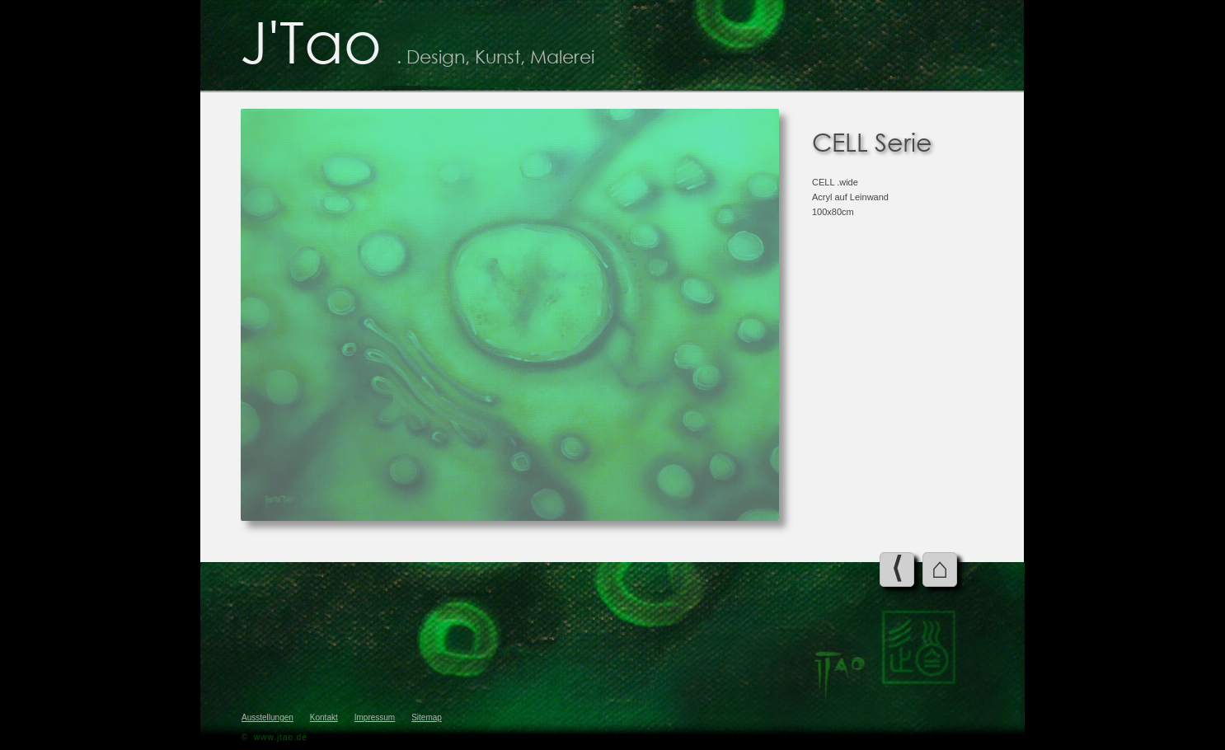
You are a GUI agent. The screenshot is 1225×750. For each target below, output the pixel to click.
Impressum (374, 717)
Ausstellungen (267, 717)
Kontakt (324, 717)
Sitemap (426, 717)
